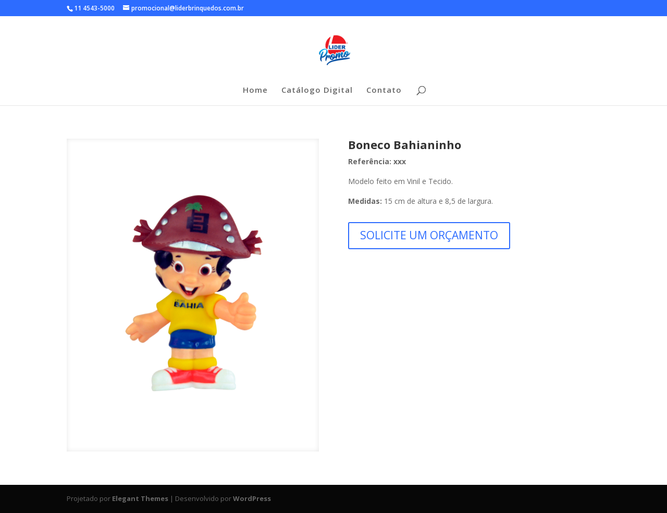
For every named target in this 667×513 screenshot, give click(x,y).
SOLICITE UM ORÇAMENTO (429, 235)
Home (255, 90)
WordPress (252, 498)
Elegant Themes (140, 498)
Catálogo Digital (317, 90)
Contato (384, 90)
